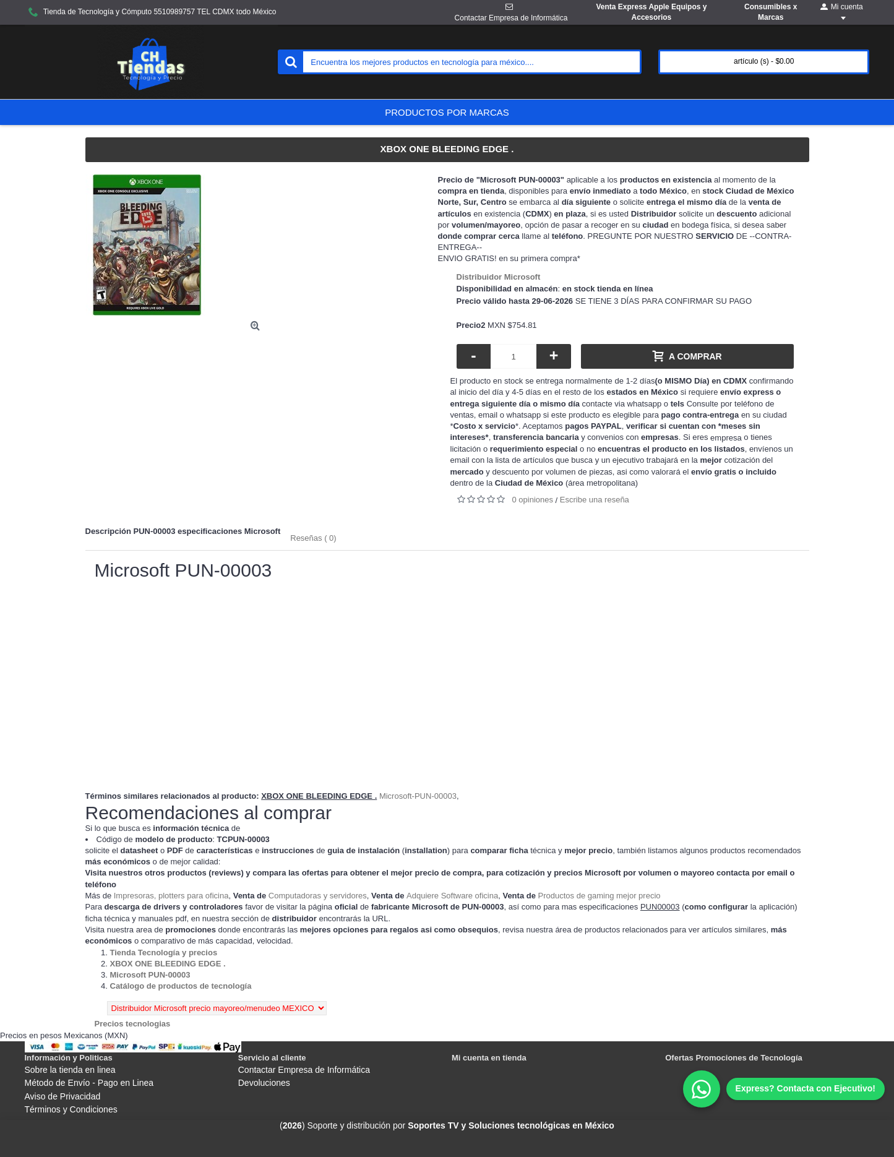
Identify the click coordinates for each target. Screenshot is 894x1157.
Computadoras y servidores (318, 895)
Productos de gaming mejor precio (599, 895)
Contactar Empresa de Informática (304, 1070)
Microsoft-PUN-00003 (418, 796)
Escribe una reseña (594, 499)
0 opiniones (533, 499)
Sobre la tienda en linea (70, 1070)
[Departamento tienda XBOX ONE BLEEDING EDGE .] (168, 963)
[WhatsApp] (784, 1089)
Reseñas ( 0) (313, 538)
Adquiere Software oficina (452, 895)
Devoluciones (264, 1083)
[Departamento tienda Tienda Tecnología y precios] (164, 952)
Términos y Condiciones (71, 1109)
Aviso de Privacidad (63, 1096)
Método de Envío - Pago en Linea (89, 1083)
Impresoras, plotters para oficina (171, 895)
